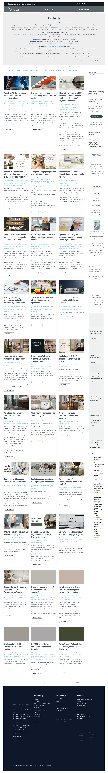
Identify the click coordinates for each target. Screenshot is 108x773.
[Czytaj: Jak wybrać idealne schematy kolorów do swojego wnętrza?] (71, 520)
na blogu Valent (55, 25)
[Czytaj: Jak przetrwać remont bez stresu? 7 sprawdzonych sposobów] (44, 286)
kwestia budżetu (59, 29)
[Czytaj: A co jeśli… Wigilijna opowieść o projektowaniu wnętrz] (44, 160)
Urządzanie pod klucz (73, 70)
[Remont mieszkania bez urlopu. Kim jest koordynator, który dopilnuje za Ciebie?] (96, 421)
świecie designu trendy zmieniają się (23, 34)
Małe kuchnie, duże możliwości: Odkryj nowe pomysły (69, 415)
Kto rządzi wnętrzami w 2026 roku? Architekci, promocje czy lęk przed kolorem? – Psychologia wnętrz (70, 97)
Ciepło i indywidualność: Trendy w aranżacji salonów (15, 480)
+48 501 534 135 (81, 703)
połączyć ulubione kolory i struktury (59, 56)
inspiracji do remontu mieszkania (54, 46)
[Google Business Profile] (84, 4)
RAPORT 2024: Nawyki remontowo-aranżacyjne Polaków (41, 646)
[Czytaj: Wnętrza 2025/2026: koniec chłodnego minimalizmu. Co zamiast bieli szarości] (16, 223)
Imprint (36, 712)
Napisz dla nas (59, 710)
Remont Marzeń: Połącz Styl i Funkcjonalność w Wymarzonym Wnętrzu (15, 589)
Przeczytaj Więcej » (9, 129)
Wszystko (9, 67)
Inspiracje (34, 67)
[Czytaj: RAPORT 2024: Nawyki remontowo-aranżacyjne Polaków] (44, 633)
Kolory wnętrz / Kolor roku (46, 67)
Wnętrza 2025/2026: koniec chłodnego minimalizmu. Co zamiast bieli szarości (15, 237)
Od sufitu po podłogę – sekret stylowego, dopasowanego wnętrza (43, 237)
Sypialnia (51, 70)
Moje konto (37, 701)
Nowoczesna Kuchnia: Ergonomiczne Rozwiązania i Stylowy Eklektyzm (42, 534)
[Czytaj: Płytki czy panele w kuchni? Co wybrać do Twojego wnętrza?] (44, 576)
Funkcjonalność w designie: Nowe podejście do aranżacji (43, 480)
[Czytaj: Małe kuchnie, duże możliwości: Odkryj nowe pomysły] (71, 401)
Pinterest (58, 706)
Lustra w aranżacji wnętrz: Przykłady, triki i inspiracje (14, 357)
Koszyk (36, 699)
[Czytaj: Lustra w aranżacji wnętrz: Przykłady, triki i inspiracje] (16, 345)
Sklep (57, 9)
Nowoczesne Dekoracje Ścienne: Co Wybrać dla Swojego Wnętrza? (41, 358)
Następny (78, 682)
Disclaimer (37, 714)
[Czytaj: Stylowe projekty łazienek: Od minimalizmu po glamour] (16, 520)
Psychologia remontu (35, 70)
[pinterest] (82, 4)
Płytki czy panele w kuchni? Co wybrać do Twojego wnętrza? (42, 589)
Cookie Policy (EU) (39, 708)
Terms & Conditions (39, 705)
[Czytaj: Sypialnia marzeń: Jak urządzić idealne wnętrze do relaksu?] (71, 468)
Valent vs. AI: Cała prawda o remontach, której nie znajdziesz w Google (15, 95)
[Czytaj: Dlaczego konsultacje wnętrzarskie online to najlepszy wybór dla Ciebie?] (16, 286)
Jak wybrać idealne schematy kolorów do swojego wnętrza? (71, 533)
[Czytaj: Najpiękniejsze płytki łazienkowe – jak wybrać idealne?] (16, 633)
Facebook (58, 701)
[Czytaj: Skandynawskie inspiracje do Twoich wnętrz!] (44, 401)
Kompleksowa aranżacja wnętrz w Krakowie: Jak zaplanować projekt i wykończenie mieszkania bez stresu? (96, 331)
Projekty (46, 9)
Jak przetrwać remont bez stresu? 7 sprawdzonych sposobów (42, 300)
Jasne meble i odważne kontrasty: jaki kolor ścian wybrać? (69, 300)
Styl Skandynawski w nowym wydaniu (39, 43)
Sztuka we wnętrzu (61, 70)
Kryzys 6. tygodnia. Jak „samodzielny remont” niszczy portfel (43, 95)
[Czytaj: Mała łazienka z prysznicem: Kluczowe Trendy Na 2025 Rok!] (16, 401)
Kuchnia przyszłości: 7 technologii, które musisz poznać (69, 358)
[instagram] (77, 4)
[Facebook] (74, 4)
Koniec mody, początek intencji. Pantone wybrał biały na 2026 (71, 174)
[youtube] (79, 4)
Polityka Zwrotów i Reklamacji (42, 703)
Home (28, 9)
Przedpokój (25, 70)
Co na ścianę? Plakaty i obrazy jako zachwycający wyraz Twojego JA (71, 646)
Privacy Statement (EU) (40, 710)
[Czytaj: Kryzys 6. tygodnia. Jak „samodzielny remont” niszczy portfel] (44, 81)
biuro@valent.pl (81, 705)
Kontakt (63, 9)
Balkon (28, 67)
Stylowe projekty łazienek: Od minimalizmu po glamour (16, 533)
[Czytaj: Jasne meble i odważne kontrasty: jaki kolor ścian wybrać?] (71, 286)
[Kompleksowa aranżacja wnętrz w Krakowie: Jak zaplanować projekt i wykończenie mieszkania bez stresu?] (96, 319)
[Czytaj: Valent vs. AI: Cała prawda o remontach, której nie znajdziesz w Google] (16, 81)
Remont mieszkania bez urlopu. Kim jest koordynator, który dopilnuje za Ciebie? (15, 174)
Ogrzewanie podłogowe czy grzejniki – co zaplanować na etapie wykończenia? (70, 237)
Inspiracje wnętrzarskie (43, 22)
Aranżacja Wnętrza (19, 67)
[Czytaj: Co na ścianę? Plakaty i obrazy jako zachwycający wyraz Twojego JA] (71, 633)
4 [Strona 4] (44, 682)
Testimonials (37, 716)
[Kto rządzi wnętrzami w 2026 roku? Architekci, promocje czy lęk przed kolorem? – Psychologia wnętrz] (96, 399)
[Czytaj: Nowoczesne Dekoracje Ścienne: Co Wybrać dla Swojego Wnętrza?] (44, 345)
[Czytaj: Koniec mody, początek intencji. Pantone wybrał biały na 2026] (71, 160)
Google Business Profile (62, 708)
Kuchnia (11, 70)
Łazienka (17, 70)
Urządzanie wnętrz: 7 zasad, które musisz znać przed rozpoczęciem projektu (70, 589)
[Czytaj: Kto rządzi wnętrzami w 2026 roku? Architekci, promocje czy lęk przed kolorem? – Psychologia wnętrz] (71, 81)
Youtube (58, 703)
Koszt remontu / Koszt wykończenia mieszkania (68, 67)
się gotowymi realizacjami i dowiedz (37, 56)
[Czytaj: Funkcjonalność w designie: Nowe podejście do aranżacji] (44, 468)
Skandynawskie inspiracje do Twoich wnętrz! (43, 414)
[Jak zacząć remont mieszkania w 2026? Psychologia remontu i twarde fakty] (96, 343)
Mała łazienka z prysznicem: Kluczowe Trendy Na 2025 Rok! (15, 415)
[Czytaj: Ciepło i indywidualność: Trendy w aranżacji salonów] (16, 468)
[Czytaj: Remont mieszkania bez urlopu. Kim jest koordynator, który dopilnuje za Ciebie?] (16, 160)
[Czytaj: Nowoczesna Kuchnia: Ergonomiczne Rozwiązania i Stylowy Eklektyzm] (44, 520)
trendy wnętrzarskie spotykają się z (82, 25)
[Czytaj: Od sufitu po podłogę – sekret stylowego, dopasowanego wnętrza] (44, 223)
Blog (52, 9)
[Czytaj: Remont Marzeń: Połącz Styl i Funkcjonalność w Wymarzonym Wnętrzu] (16, 576)
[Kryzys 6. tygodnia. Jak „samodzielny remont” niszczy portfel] (96, 381)
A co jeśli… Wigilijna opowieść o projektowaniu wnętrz (43, 172)
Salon (45, 70)
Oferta (39, 9)
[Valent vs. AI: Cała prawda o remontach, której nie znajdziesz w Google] (96, 363)
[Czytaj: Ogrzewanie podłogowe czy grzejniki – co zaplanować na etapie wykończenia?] (71, 223)
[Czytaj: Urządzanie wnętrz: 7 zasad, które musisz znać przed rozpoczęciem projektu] (71, 576)
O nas (33, 9)
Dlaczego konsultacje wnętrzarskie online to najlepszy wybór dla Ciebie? (15, 300)
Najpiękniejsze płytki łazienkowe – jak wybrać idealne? (13, 646)
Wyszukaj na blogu (94, 72)
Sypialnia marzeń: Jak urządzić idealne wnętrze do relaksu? (70, 481)
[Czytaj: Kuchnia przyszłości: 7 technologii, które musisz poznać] (71, 345)
